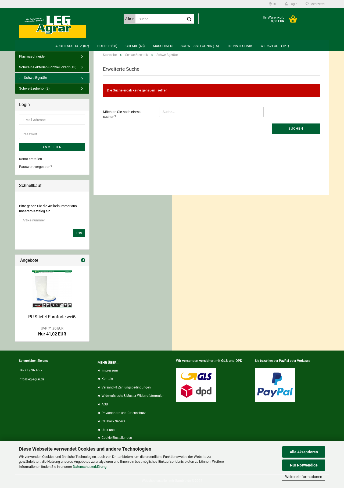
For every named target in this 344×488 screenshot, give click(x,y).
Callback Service (113, 421)
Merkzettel (315, 4)
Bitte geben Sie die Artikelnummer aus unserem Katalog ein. (48, 208)
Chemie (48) (135, 46)
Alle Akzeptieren (304, 452)
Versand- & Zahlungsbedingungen (126, 387)
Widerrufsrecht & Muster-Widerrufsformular (133, 396)
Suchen (295, 128)
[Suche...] (129, 19)
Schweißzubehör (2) (34, 88)
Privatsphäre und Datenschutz (124, 413)
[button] (273, 4)
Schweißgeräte (33, 78)
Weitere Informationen (303, 477)
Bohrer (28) (107, 46)
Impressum (110, 370)
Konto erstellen (30, 159)
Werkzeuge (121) (274, 46)
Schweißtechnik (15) (200, 46)
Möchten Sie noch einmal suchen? (122, 114)
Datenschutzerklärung (89, 467)
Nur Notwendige (304, 465)
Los (79, 233)
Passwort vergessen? (35, 167)
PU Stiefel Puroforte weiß (52, 316)
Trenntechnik (239, 46)
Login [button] (291, 4)
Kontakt (107, 379)
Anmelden (52, 147)
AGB (105, 404)
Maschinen (163, 46)
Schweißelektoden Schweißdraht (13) (48, 67)
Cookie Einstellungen (117, 438)
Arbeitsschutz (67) (72, 46)
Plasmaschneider (32, 56)
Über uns (108, 430)
